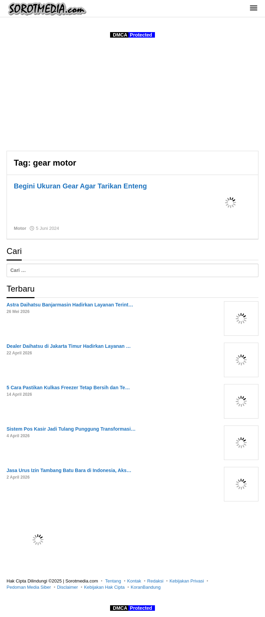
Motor (20, 228)
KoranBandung (146, 587)
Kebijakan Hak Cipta (104, 587)
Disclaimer (67, 587)
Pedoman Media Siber (29, 587)
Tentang (113, 581)
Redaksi (155, 581)
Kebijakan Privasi (186, 581)
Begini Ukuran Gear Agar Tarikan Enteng (80, 186)
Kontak (134, 581)
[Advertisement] (132, 95)
